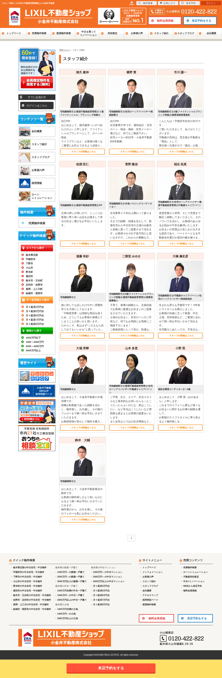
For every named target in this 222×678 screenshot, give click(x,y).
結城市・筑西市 (34, 293)
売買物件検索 (39, 33)
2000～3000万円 (35, 346)
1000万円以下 (33, 337)
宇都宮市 (30, 259)
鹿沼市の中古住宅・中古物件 (27, 590)
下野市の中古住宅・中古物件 (27, 576)
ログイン (211, 3)
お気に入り (167, 3)
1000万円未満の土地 (67, 609)
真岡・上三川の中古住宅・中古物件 (31, 604)
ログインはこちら (36, 105)
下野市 (29, 263)
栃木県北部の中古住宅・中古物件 (30, 567)
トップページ (13, 33)
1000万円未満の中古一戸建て (72, 590)
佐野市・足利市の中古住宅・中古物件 (32, 600)
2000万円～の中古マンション (107, 576)
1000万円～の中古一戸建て (71, 595)
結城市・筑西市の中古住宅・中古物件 (32, 609)
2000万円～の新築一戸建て (71, 576)
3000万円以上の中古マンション (109, 581)
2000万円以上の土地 (67, 618)
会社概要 (211, 33)
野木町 (29, 272)
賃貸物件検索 (63, 33)
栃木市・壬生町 (34, 280)
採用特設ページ (150, 600)
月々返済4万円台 (35, 307)
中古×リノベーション (194, 581)
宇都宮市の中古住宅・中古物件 (28, 572)
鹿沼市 (29, 276)
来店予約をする (201, 20)
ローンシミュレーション (42, 196)
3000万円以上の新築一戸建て (72, 581)
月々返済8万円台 (35, 324)
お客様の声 (137, 33)
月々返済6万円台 (35, 315)
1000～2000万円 (35, 342)
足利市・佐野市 (34, 284)
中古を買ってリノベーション (88, 33)
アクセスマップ (150, 595)
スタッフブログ (185, 33)
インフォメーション (153, 572)
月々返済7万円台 (35, 319)
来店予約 (188, 3)
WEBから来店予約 (192, 586)
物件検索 (145, 3)
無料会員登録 (165, 20)
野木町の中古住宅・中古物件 (27, 586)
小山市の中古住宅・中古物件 (27, 581)
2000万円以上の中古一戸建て (72, 600)
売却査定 (112, 33)
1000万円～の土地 (66, 613)
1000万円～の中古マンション (107, 572)
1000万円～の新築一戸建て (71, 572)
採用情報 (37, 183)
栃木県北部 (32, 255)
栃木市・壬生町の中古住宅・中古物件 (32, 595)
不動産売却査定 (191, 576)
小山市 (29, 267)
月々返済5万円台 (35, 311)
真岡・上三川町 (34, 289)
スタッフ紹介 (161, 33)
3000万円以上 (33, 350)
